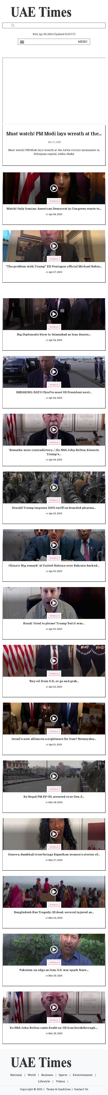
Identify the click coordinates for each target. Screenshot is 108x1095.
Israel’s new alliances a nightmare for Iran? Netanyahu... (54, 738)
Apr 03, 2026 (55, 513)
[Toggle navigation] (22, 42)
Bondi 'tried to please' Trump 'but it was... (53, 623)
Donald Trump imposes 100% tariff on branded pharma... (54, 507)
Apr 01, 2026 (55, 744)
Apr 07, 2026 (55, 271)
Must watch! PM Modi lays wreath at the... (54, 133)
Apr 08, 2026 (55, 214)
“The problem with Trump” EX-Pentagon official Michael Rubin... (54, 266)
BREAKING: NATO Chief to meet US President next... (54, 392)
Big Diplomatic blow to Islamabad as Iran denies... (54, 334)
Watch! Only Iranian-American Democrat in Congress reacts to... (54, 208)
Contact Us (81, 1089)
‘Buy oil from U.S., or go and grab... (54, 681)
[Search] (54, 25)
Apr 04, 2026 (55, 340)
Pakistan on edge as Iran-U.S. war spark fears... (53, 970)
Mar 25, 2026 (55, 975)
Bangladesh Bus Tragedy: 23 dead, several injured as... (54, 912)
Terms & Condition (58, 1089)
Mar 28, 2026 (55, 802)
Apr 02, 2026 (55, 686)
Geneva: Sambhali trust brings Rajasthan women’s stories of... (54, 854)
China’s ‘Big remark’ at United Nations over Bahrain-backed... (54, 565)
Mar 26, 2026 (55, 917)
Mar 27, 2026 (55, 859)
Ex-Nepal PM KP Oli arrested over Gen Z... (54, 796)
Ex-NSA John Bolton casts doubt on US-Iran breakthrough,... (54, 1027)
